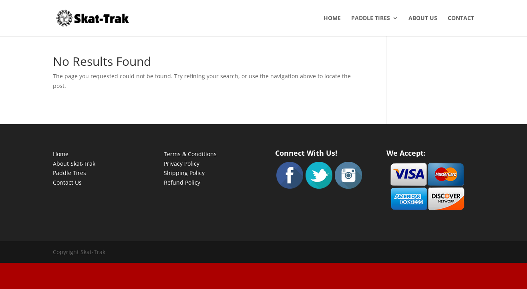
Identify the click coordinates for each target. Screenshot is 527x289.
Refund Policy (182, 182)
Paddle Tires (370, 18)
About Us (422, 18)
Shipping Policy (184, 173)
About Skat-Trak (74, 163)
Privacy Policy (181, 163)
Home (332, 18)
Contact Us (67, 182)
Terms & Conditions (190, 154)
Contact (461, 18)
